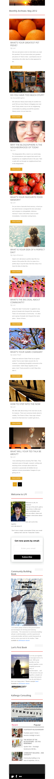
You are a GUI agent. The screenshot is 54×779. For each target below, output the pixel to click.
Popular (37, 725)
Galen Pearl (17, 355)
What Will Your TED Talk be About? (25, 453)
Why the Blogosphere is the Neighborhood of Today (26, 146)
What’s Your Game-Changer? (26, 351)
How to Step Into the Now (25, 404)
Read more (16, 67)
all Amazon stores (23, 683)
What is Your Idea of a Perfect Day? (27, 251)
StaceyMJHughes (19, 98)
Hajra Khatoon (18, 255)
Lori (14, 48)
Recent (15, 725)
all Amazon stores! (24, 640)
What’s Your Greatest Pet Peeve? (24, 44)
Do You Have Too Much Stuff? (27, 95)
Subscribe (27, 557)
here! (37, 681)
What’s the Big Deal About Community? (25, 301)
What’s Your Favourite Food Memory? (26, 198)
